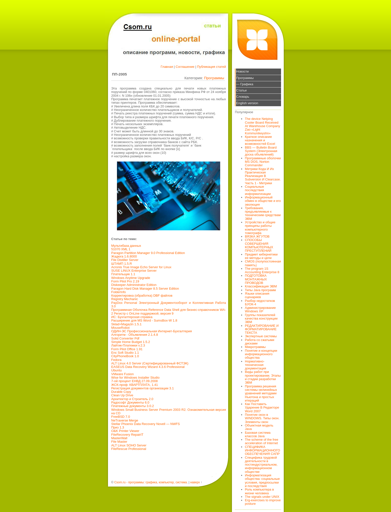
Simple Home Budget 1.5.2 (130, 342)
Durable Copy (121, 392)
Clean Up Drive (122, 395)
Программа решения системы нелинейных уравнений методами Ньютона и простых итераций (261, 393)
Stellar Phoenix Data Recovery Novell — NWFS (145, 424)
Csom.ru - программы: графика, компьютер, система (150, 482)
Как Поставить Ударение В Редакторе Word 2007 (262, 407)
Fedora (116, 360)
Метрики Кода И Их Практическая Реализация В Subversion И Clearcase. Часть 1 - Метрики (263, 176)
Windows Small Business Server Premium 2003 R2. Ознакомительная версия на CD (168, 411)
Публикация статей (211, 67)
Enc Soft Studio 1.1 (125, 352)
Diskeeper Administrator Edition (133, 285)
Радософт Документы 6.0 (130, 402)
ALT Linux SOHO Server (128, 445)
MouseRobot (120, 328)
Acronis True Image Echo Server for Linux (141, 267)
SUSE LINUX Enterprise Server (134, 270)
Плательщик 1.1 (123, 274)
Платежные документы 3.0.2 (132, 406)
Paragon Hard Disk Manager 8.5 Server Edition (145, 288)
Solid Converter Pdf (125, 338)
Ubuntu (116, 370)
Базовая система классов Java (258, 434)
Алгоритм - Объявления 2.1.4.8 (134, 335)
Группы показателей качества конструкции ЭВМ (261, 318)
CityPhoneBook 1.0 (125, 356)
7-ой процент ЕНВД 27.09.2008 (134, 381)
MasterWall (119, 438)
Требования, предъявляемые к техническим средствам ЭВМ (263, 213)
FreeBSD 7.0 (120, 417)
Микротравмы (255, 347)
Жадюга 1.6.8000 (124, 256)
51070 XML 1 (120, 249)
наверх (195, 482)
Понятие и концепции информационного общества (261, 354)
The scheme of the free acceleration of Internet (261, 441)
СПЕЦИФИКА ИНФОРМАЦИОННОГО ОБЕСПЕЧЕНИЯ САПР (262, 450)
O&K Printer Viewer (125, 431)
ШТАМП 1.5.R (121, 263)
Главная (167, 67)
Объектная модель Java (259, 427)
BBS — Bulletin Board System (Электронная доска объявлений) (261, 151)
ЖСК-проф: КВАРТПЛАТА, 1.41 (134, 385)
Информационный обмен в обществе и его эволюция (263, 200)
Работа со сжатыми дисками (259, 341)
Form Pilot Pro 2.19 (125, 281)
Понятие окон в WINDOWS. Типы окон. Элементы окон (262, 418)
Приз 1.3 (117, 427)
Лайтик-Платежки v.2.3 (128, 345)
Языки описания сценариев (257, 295)
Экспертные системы (261, 336)
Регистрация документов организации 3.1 (142, 388)
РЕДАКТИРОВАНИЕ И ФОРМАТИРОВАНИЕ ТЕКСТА (262, 329)
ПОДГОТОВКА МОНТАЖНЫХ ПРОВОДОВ (256, 279)
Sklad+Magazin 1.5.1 (126, 324)
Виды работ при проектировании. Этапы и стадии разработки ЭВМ (263, 377)
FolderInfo (118, 292)
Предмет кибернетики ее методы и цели (261, 256)
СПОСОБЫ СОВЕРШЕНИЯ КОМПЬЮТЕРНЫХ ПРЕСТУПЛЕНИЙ (259, 245)
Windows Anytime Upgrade (130, 278)
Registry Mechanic (124, 299)
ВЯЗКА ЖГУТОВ (257, 236)
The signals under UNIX (262, 497)
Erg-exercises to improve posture (263, 502)
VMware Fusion (122, 374)
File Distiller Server (124, 260)
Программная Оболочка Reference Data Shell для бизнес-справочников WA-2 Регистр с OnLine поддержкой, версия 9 (168, 311)
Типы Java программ (260, 290)
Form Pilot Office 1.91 (126, 349)
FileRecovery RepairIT (127, 434)
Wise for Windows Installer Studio (135, 377)
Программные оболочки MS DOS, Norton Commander (263, 161)
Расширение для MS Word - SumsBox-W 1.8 (144, 320)
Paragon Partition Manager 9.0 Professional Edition (148, 253)
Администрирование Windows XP (260, 309)
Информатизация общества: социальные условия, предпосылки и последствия (262, 480)
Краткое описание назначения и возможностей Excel (260, 140)
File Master (119, 441)
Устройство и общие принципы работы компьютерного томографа (260, 227)
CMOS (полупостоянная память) (263, 263)
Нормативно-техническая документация (255, 364)
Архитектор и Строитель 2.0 (132, 399)
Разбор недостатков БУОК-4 (260, 302)
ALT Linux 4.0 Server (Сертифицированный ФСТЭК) (149, 363)
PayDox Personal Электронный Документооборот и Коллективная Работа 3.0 (168, 304)
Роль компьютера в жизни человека (259, 491)
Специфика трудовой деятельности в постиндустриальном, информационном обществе (261, 465)
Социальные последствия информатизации (258, 190)
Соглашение (185, 67)
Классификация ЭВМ (261, 286)
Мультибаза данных (126, 246)
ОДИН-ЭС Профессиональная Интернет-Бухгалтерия (151, 331)
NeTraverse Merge (124, 420)
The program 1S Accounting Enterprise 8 (262, 270)
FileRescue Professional (128, 449)
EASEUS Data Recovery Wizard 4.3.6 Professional (148, 367)
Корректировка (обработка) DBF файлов (141, 295)
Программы (214, 78)
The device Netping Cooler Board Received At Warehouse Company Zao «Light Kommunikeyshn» (262, 126)
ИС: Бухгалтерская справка (131, 317)
